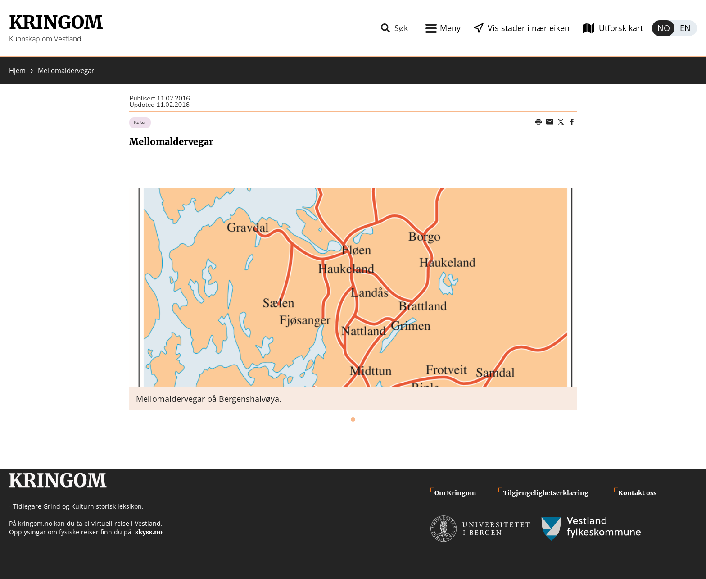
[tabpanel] (353, 299)
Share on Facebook (572, 122)
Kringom (56, 22)
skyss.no (149, 532)
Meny (450, 28)
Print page (538, 122)
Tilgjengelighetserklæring (547, 493)
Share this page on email (549, 122)
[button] (353, 287)
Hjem (17, 70)
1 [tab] (353, 419)
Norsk (663, 28)
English (685, 28)
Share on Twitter (561, 122)
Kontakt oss (637, 493)
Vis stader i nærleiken (529, 28)
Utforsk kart (621, 28)
